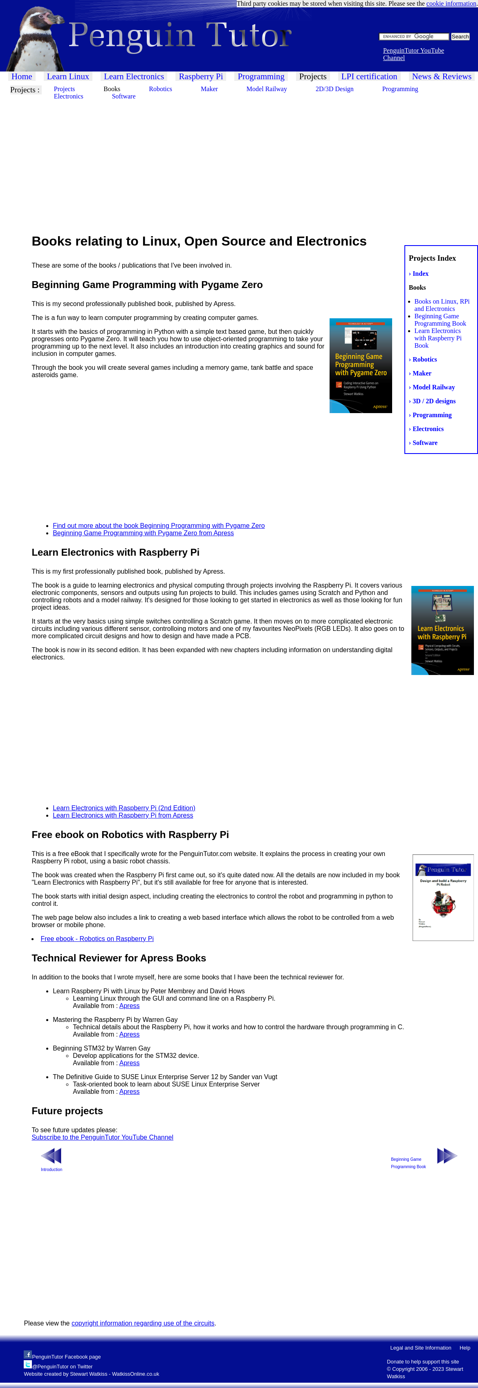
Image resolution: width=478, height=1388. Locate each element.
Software (124, 96)
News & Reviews (442, 76)
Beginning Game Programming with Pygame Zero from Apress (143, 533)
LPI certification (369, 76)
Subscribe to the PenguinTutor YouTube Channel (102, 1137)
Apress (129, 1005)
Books (111, 88)
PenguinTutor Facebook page (66, 1357)
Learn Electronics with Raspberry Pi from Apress (123, 815)
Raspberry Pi (201, 76)
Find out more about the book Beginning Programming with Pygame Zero (159, 525)
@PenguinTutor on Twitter (62, 1366)
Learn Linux (68, 76)
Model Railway (267, 88)
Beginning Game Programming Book (441, 320)
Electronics (68, 96)
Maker (209, 88)
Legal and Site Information (420, 1348)
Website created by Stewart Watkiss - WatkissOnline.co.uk (91, 1374)
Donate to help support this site (423, 1362)
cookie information (451, 3)
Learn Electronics (134, 76)
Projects (313, 76)
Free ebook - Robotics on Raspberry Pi (97, 938)
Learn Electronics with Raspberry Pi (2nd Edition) (124, 808)
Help (465, 1348)
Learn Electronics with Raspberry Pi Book (438, 338)
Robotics (160, 88)
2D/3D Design (335, 88)
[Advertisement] (239, 163)
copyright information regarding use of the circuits (143, 1323)
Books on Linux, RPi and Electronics (442, 305)
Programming (261, 76)
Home (21, 76)
